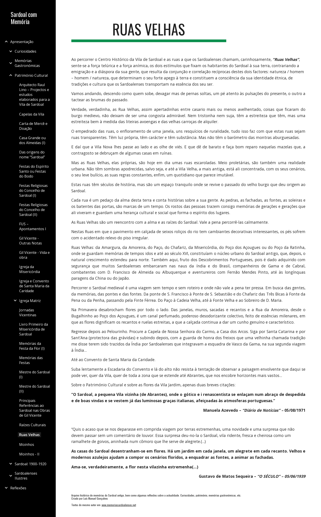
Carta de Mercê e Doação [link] (33, 126)
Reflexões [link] (18, 488)
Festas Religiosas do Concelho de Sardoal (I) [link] (33, 190)
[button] (315, 6)
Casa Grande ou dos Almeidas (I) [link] (32, 140)
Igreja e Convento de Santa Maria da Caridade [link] (34, 286)
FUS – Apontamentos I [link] (32, 226)
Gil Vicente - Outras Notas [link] (30, 241)
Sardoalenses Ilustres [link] (26, 476)
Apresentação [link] (21, 41)
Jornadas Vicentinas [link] (27, 312)
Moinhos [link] (26, 444)
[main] (149, 31)
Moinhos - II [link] (29, 454)
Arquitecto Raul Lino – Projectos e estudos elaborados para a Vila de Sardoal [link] (34, 94)
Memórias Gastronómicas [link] (27, 63)
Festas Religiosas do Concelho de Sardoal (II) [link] (33, 209)
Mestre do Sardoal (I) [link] (34, 374)
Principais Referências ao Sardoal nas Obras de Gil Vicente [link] (34, 408)
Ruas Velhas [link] (29, 434)
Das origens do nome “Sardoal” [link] (32, 154)
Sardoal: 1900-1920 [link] (30, 463)
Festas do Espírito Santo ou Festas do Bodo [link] (34, 171)
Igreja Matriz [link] (30, 300)
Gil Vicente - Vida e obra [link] (34, 255)
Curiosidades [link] (25, 51)
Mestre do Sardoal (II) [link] (34, 389)
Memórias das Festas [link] (31, 360)
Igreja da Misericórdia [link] (29, 269)
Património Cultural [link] (31, 75)
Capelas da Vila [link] (31, 114)
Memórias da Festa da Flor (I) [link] (32, 346)
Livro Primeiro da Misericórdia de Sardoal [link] (33, 329)
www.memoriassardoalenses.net (119, 505)
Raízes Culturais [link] (32, 424)
